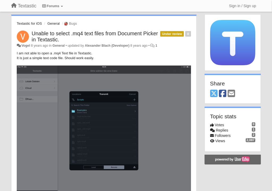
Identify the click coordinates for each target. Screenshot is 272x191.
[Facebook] (222, 93)
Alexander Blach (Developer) (107, 45)
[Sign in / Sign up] (242, 5)
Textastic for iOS (29, 23)
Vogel (25, 45)
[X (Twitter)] (214, 93)
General (54, 23)
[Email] (231, 93)
